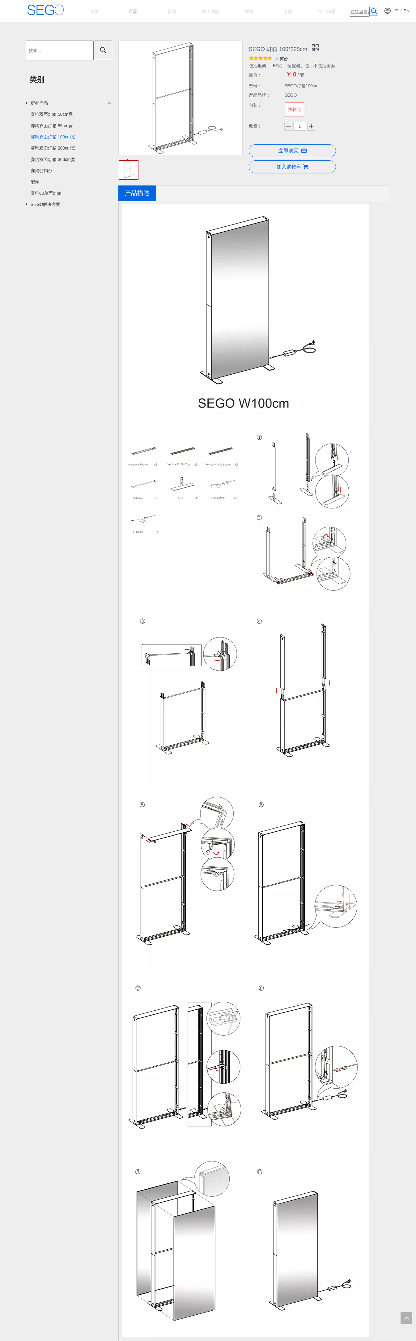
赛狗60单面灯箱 (46, 193)
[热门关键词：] (374, 11)
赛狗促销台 (41, 170)
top (406, 1318)
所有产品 (39, 103)
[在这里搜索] (360, 12)
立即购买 (292, 150)
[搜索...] (60, 50)
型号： (255, 85)
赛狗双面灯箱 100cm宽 (53, 136)
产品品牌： (259, 95)
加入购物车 (292, 166)
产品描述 (137, 192)
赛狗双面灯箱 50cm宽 (52, 114)
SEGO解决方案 (45, 204)
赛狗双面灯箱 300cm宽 (53, 159)
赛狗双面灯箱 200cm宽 (53, 148)
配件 (35, 182)
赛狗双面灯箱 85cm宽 (52, 125)
